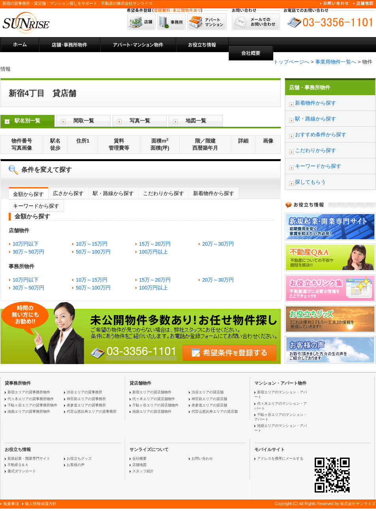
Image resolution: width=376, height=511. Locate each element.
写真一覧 (140, 121)
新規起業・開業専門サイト (29, 458)
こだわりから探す (163, 193)
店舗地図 (139, 465)
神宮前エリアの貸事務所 (86, 399)
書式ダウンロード (22, 471)
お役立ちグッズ (79, 458)
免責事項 (11, 504)
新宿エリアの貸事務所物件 (29, 392)
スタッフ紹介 (143, 471)
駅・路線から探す (113, 193)
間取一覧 (83, 121)
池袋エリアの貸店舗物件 (151, 411)
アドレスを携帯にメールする (280, 458)
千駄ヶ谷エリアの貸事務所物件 (32, 405)
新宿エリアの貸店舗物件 (151, 392)
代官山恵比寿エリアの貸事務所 (92, 411)
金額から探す (28, 194)
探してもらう (310, 182)
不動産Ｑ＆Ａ (18, 465)
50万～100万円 (93, 252)
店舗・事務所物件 (309, 87)
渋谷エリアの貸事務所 (84, 392)
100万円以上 (153, 252)
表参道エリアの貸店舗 (209, 405)
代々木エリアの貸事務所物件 (31, 399)
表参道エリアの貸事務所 (86, 405)
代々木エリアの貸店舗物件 (153, 399)
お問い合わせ (202, 458)
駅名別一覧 (27, 121)
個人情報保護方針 (40, 504)
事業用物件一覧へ (335, 62)
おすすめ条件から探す (320, 134)
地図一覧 (196, 121)
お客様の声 (76, 465)
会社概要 (139, 458)
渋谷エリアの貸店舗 (208, 392)
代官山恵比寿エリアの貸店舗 (215, 411)
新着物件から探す (213, 193)
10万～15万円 (91, 244)
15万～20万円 (155, 244)
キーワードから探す (36, 206)
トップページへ (291, 62)
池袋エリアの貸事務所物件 (29, 411)
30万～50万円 (28, 252)
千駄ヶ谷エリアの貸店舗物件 (155, 405)
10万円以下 (26, 244)
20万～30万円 (218, 244)
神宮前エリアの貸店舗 (209, 399)
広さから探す (68, 193)
